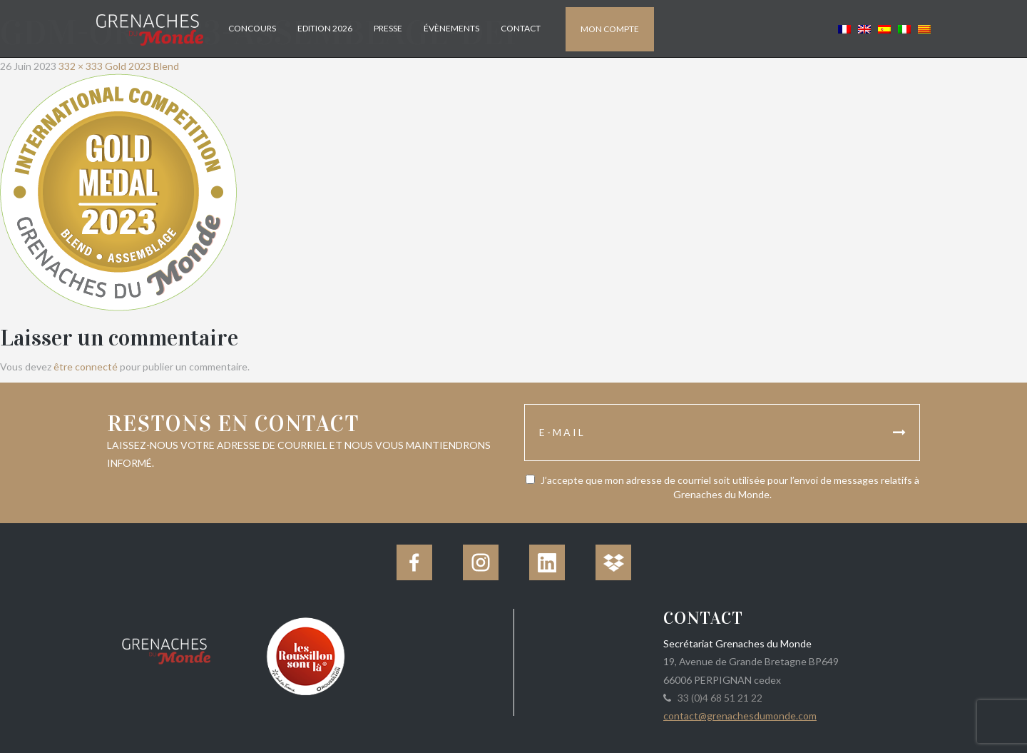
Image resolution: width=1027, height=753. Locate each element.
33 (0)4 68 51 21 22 (717, 698)
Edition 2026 (324, 28)
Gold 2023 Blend (142, 66)
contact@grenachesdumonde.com (740, 715)
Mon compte (610, 29)
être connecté (85, 366)
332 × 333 (80, 66)
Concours (252, 28)
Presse (388, 28)
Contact (521, 28)
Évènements (451, 28)
